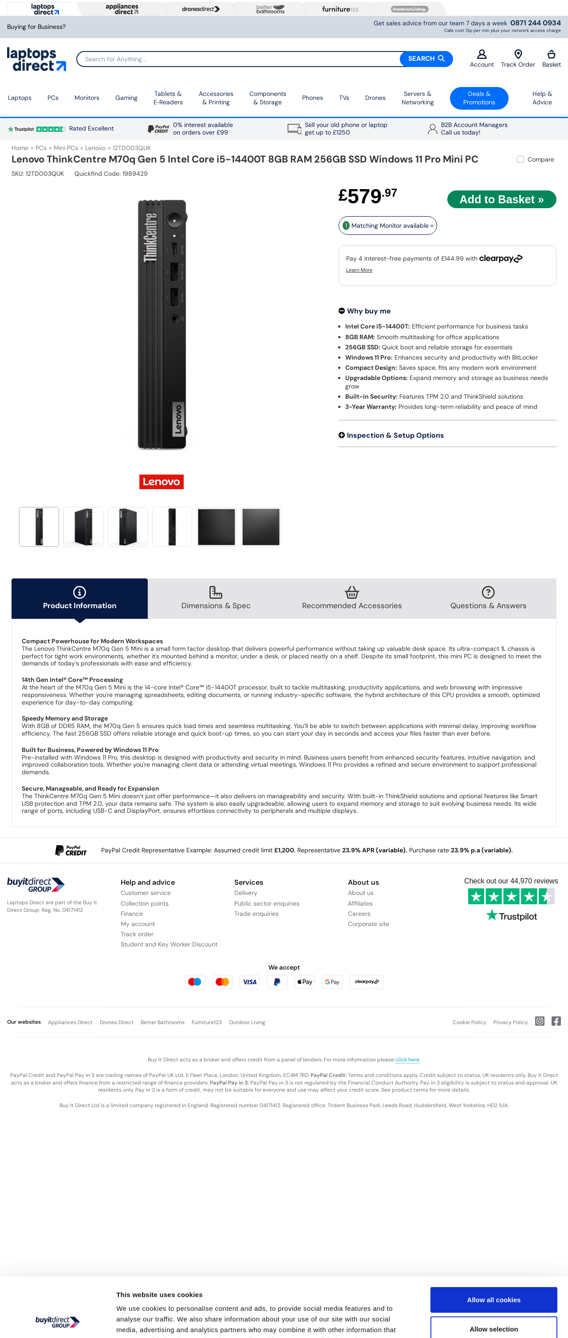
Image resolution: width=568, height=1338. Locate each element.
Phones (312, 98)
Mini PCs (66, 148)
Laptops (20, 98)
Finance (132, 914)
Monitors (87, 98)
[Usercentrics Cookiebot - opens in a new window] (57, 1320)
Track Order (518, 58)
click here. (407, 1059)
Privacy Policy (510, 1022)
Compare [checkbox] (541, 159)
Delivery (245, 893)
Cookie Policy (469, 1022)
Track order (137, 934)
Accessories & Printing (216, 98)
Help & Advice (542, 98)
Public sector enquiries (267, 903)
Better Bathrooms (163, 1022)
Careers (359, 914)
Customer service (146, 893)
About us (361, 893)
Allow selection (493, 1273)
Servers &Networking (418, 98)
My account (138, 924)
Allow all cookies (494, 1243)
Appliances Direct (70, 1022)
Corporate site (368, 924)
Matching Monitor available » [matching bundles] (388, 225)
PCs (53, 98)
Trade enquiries (256, 914)
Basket (551, 58)
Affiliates (360, 903)
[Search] (264, 59)
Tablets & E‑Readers (168, 98)
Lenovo (95, 148)
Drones (375, 98)
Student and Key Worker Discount (169, 944)
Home (20, 148)
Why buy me (369, 311)
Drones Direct (117, 1022)
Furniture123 (207, 1022)
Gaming (126, 98)
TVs (344, 98)
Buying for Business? (36, 27)
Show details (465, 1320)
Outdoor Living (247, 1022)
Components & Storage (267, 98)
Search (426, 58)
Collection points (145, 903)
